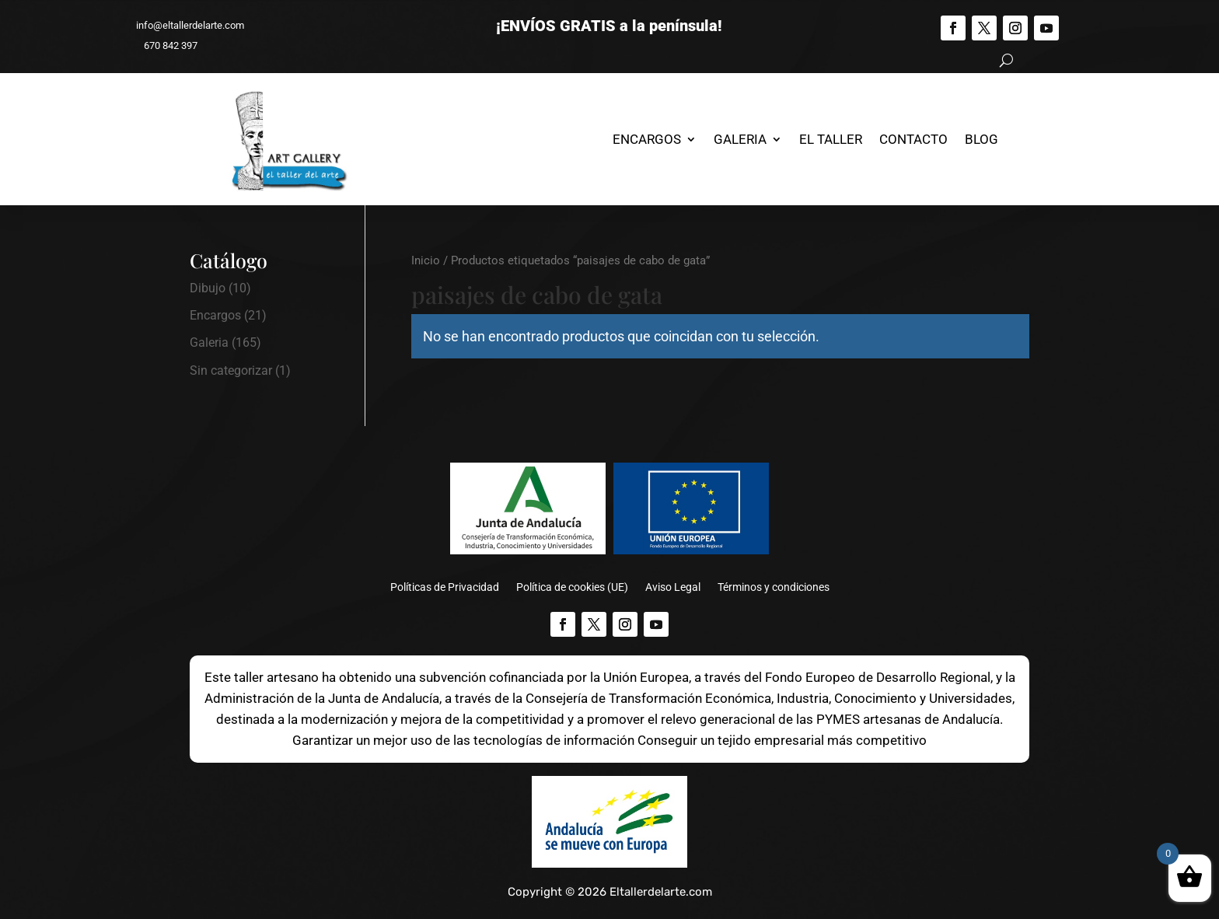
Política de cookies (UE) (572, 587)
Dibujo (207, 288)
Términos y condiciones (774, 587)
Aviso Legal (672, 587)
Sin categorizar (231, 370)
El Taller (830, 139)
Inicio (425, 260)
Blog (981, 139)
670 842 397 (163, 45)
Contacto (913, 139)
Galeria (740, 139)
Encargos (647, 139)
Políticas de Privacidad (444, 587)
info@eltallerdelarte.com (183, 25)
